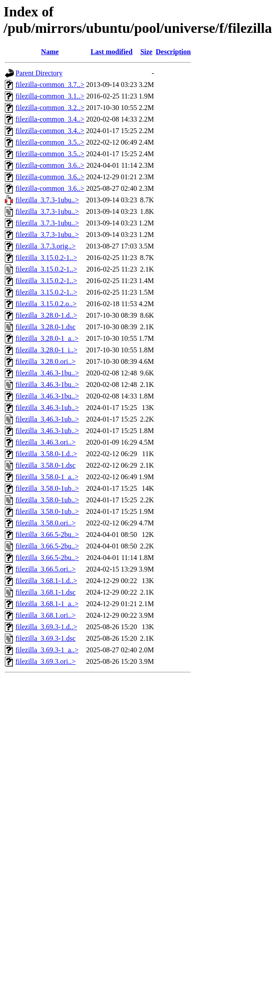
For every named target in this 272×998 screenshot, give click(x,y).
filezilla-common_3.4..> (50, 119)
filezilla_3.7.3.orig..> (46, 246)
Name (50, 51)
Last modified (111, 51)
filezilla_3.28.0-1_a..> (47, 338)
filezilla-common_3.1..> (50, 96)
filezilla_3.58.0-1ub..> (47, 488)
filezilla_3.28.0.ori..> (46, 361)
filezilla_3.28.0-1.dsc (46, 327)
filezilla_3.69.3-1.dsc (46, 638)
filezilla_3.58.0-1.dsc (46, 465)
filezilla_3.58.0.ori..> (46, 523)
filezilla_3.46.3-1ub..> (47, 407)
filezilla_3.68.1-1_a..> (47, 603)
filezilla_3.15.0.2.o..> (46, 304)
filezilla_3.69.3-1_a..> (47, 650)
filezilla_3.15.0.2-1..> (46, 257)
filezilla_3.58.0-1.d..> (46, 454)
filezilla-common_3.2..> (50, 107)
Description (173, 51)
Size (146, 51)
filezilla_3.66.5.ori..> (46, 569)
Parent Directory (39, 73)
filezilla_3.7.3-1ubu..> (47, 200)
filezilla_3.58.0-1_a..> (47, 477)
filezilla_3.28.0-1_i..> (47, 350)
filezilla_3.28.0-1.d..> (46, 315)
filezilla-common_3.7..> (50, 84)
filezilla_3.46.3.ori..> (46, 442)
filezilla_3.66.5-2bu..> (47, 534)
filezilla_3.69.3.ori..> (46, 661)
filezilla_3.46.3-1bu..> (47, 373)
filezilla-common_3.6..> (50, 165)
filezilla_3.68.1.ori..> (46, 615)
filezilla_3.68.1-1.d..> (46, 580)
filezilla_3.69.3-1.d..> (46, 627)
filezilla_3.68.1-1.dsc (46, 592)
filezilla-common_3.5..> (50, 142)
